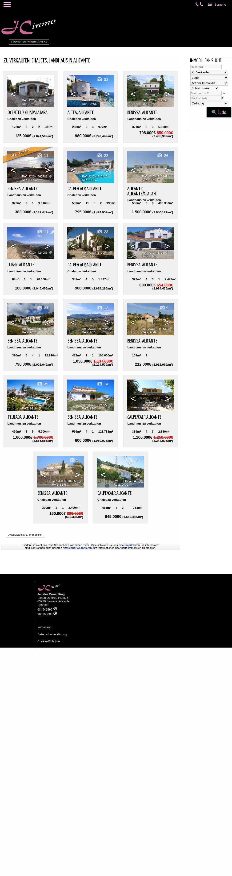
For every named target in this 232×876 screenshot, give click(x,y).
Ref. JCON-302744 (95, 329)
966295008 (47, 614)
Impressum (44, 627)
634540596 (47, 609)
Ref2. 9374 (89, 332)
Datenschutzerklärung (52, 634)
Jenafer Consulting (51, 594)
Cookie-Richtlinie (48, 641)
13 (102, 308)
